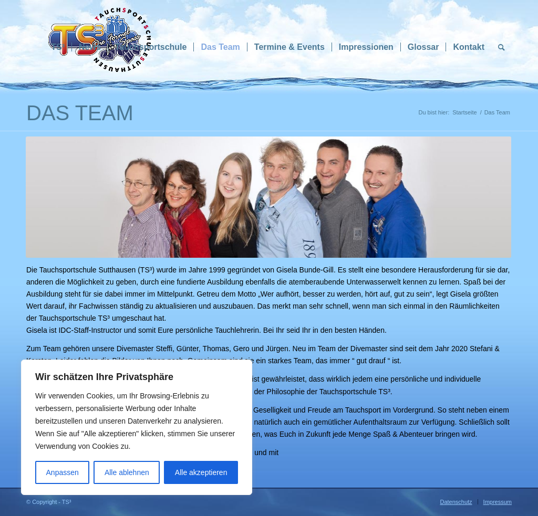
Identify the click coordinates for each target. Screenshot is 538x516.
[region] (136, 427)
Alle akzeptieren (201, 472)
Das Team (79, 112)
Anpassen (62, 472)
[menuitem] (57, 47)
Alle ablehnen (127, 472)
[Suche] (501, 47)
